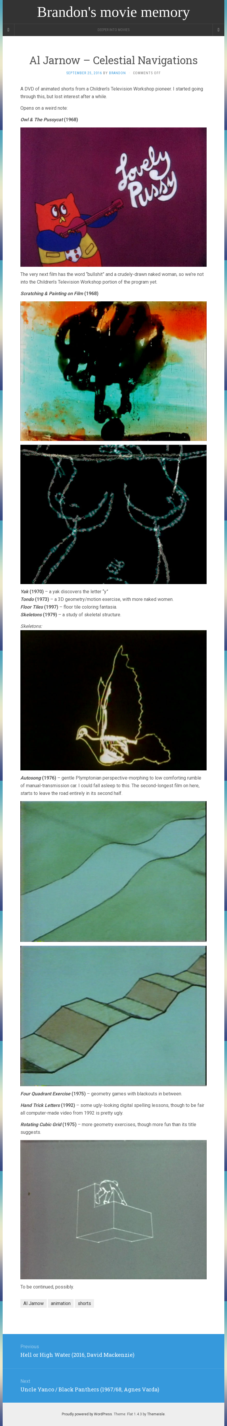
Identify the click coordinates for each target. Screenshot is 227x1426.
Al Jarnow (33, 1303)
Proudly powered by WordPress (87, 1414)
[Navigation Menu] (218, 30)
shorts (84, 1303)
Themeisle (156, 1414)
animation (61, 1303)
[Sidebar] (8, 30)
